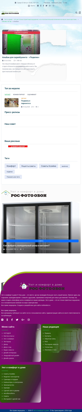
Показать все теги (13, 177)
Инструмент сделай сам (11, 399)
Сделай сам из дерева (10, 390)
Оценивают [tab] (31, 94)
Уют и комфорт (8, 339)
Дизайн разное (8, 358)
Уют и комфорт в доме (41, 410)
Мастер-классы (8, 336)
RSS (45, 341)
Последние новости (50, 344)
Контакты (47, 336)
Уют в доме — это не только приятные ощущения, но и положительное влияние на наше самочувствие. (40, 19)
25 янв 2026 (8, 249)
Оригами (6, 388)
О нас (65, 3)
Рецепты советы (28, 166)
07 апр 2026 (25, 107)
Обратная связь (49, 339)
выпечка (65, 166)
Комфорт (11, 166)
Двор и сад (6, 347)
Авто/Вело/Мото (8, 393)
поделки (10, 172)
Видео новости (8, 350)
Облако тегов (6, 21)
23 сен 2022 (6, 60)
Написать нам (57, 3)
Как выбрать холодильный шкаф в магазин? (26, 245)
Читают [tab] (7, 94)
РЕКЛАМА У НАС (50, 350)
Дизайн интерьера (9, 353)
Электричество (8, 385)
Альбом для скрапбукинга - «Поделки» (21, 57)
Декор (5, 344)
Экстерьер (6, 341)
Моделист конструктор (10, 377)
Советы (5, 396)
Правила (47, 333)
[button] (79, 13)
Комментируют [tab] (19, 94)
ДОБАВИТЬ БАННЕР (18, 146)
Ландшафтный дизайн (10, 355)
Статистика (48, 347)
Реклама (47, 3)
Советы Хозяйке (48, 166)
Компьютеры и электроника (12, 382)
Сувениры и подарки (10, 379)
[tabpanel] (41, 103)
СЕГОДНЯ (6, 333)
